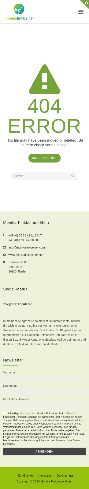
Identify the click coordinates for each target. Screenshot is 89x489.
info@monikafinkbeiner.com (26, 247)
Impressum (45, 475)
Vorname (9, 372)
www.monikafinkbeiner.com (26, 255)
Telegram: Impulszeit (17, 304)
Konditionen (26, 475)
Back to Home (44, 158)
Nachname (10, 385)
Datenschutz (65, 475)
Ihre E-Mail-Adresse (16, 399)
